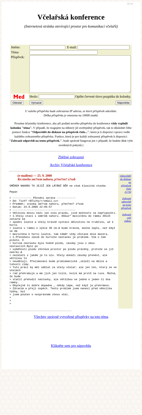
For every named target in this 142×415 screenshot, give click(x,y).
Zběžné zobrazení (71, 164)
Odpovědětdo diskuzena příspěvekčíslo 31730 (125, 191)
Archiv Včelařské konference (71, 172)
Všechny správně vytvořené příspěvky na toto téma (71, 348)
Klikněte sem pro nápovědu (71, 377)
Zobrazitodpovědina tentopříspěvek (126, 210)
